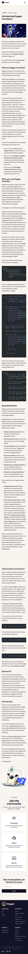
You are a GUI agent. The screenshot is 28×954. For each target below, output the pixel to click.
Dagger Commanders (20, 921)
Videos (3, 915)
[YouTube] (2, 951)
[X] (5, 951)
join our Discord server (15, 736)
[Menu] (24, 2)
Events (16, 911)
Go (17, 218)
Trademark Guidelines (20, 936)
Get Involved (18, 917)
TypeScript (5, 220)
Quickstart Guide (15, 726)
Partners (17, 930)
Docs (3, 911)
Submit (14, 891)
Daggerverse (5, 932)
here (6, 732)
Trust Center (18, 938)
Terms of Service (16, 948)
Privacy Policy (8, 948)
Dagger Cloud (5, 930)
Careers (17, 932)
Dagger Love (18, 919)
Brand (16, 934)
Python (21, 218)
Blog (3, 913)
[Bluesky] (9, 951)
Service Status (18, 940)
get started (21, 60)
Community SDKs (19, 923)
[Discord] (7, 951)
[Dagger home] (5, 2)
